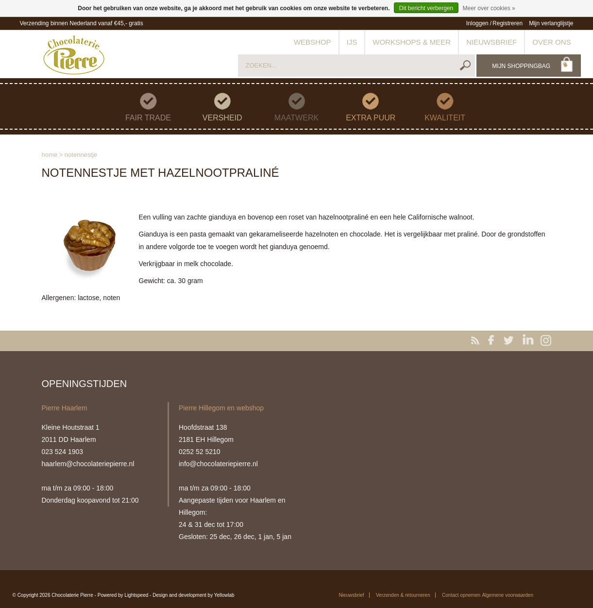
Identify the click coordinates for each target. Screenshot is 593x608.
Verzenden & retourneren (403, 595)
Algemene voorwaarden (507, 595)
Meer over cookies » (489, 8)
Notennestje (81, 154)
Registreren (507, 23)
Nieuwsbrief (491, 42)
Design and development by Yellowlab (193, 595)
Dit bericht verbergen (426, 8)
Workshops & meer (412, 42)
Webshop (312, 42)
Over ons (551, 42)
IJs (352, 42)
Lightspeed (136, 595)
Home (50, 154)
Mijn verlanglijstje (551, 23)
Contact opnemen (461, 595)
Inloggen (477, 23)
